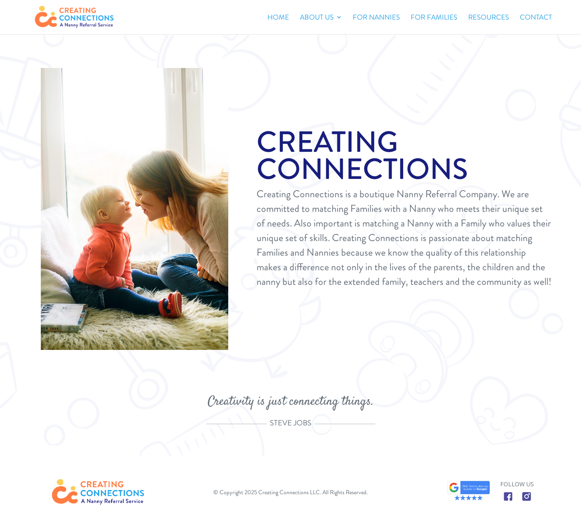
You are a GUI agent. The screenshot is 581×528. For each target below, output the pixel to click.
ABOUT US (317, 18)
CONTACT (536, 18)
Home (278, 18)
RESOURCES (488, 18)
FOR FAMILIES (434, 18)
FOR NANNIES (376, 18)
